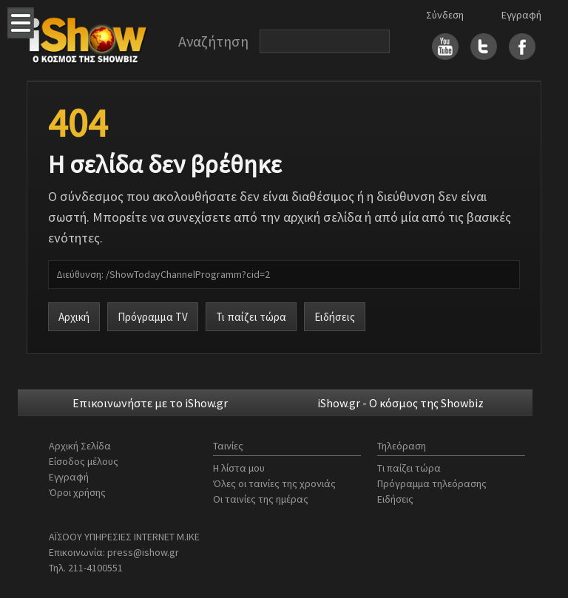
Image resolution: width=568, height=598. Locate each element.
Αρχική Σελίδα (80, 445)
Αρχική (73, 317)
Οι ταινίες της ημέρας (260, 499)
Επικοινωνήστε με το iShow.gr (150, 402)
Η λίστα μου (239, 468)
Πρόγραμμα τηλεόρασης (432, 483)
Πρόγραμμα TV (153, 317)
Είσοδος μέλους (83, 461)
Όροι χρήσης (77, 492)
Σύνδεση (445, 14)
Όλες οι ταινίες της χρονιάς (274, 483)
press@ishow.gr (143, 552)
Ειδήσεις (334, 317)
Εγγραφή (521, 14)
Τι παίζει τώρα (251, 317)
